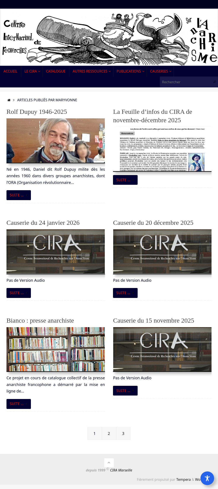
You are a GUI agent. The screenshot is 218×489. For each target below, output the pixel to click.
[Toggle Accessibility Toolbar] (207, 478)
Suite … (19, 195)
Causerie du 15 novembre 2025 (153, 320)
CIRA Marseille (121, 470)
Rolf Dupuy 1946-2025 (36, 111)
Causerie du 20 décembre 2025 (153, 222)
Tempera (183, 479)
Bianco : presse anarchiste (40, 320)
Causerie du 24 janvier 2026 (43, 222)
